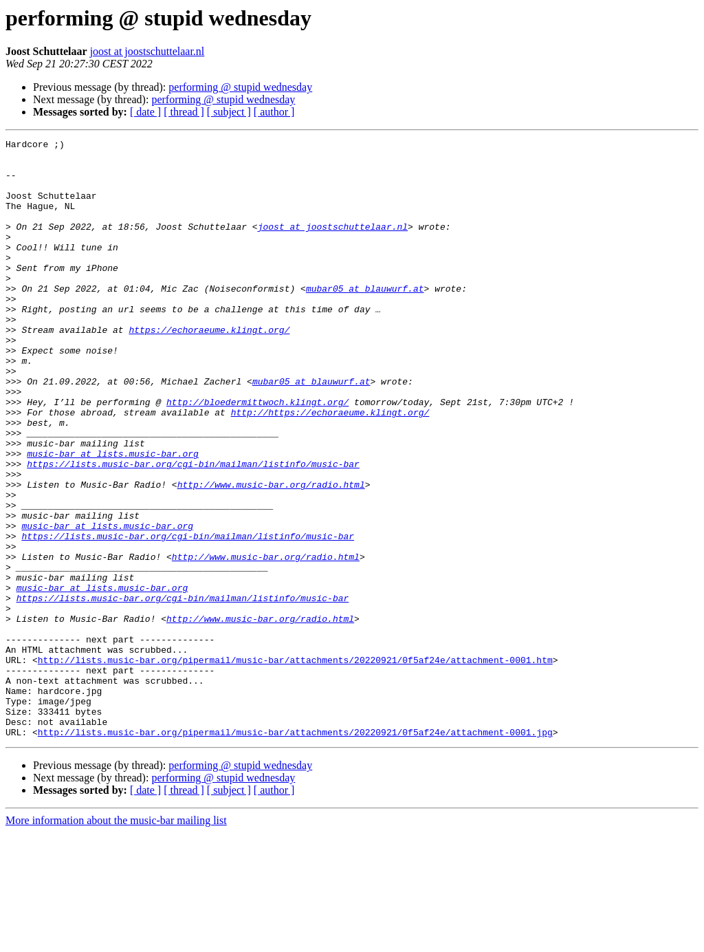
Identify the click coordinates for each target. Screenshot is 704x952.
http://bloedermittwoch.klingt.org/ (257, 455)
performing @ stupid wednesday (240, 87)
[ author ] (274, 112)
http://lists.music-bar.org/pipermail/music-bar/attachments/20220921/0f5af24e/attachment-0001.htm (295, 765)
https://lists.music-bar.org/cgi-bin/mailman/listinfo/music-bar (193, 529)
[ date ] (145, 112)
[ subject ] (229, 112)
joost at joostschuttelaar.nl (147, 51)
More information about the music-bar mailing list (116, 940)
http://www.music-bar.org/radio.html (271, 554)
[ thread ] (184, 112)
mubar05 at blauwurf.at (365, 319)
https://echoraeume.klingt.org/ (209, 369)
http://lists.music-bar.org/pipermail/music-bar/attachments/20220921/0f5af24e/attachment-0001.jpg (295, 851)
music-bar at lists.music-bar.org (113, 517)
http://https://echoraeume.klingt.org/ (330, 468)
